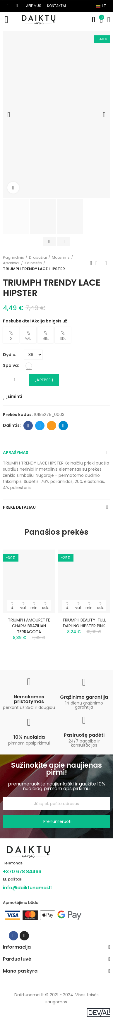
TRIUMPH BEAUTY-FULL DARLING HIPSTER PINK (84, 623)
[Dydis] (33, 355)
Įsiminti (14, 396)
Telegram (63, 425)
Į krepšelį (44, 380)
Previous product (91, 263)
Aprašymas (15, 452)
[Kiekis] (14, 380)
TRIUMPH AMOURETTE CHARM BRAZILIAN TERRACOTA (29, 626)
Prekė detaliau (19, 507)
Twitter (40, 425)
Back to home (98, 263)
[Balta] (29, 366)
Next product (105, 263)
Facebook (28, 425)
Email (52, 425)
